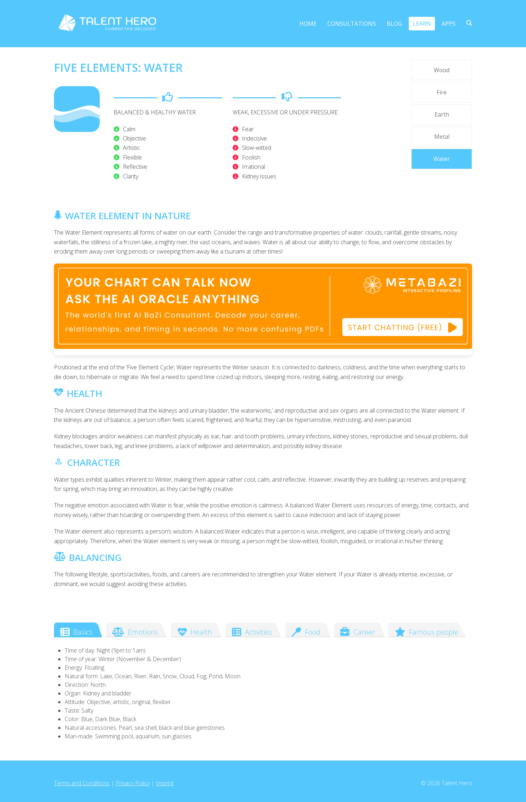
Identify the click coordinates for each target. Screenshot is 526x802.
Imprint (165, 783)
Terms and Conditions (82, 783)
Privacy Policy (133, 783)
